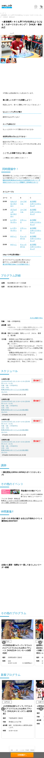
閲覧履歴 (32, 750)
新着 (12, 750)
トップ (2, 13)
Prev (3, 46)
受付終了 (37, 381)
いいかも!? (22, 750)
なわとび (13, 201)
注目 (17, 750)
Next (41, 46)
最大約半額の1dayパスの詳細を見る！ (16, 264)
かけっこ (13, 236)
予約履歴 (27, 750)
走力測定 (33, 201)
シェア (12, 33)
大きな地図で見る (36, 318)
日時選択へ (22, 755)
